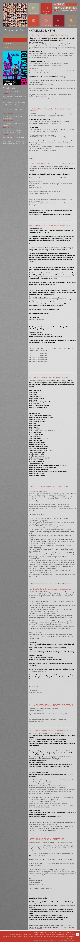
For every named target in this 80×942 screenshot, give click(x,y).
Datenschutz (7, 44)
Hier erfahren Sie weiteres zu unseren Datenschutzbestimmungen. (54, 940)
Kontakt (6, 47)
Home (6, 36)
